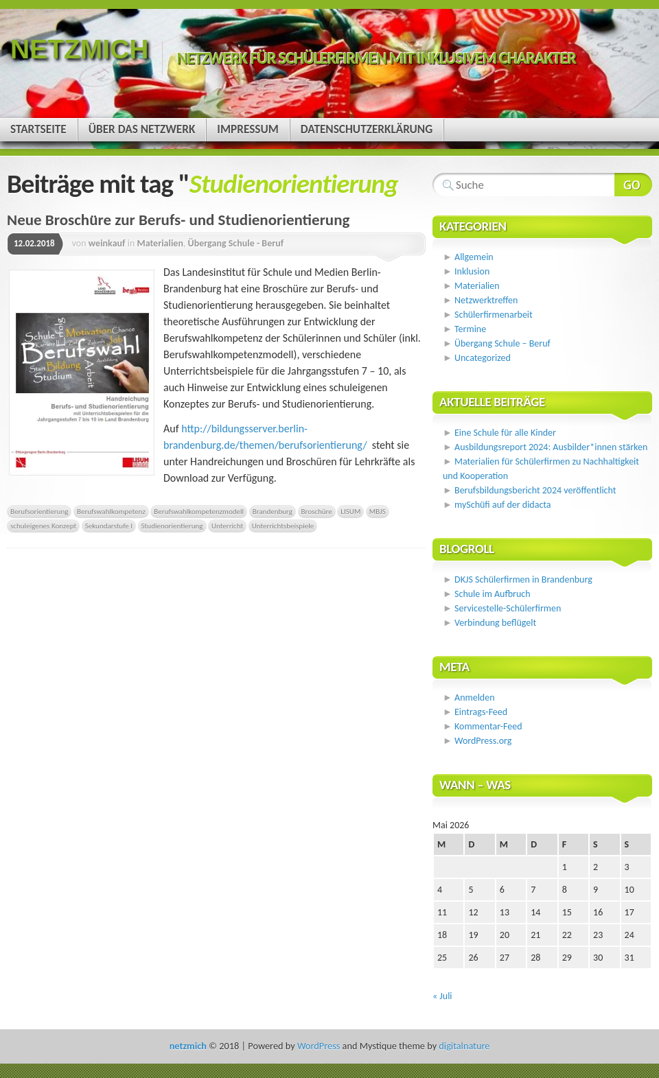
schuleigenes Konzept (43, 525)
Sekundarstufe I (108, 525)
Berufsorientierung (39, 511)
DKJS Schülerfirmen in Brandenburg (523, 579)
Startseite (38, 129)
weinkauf (107, 243)
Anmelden (474, 697)
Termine (470, 329)
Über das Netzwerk (142, 129)
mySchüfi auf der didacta (502, 505)
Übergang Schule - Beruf (236, 243)
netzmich (79, 49)
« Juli (442, 996)
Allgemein (474, 257)
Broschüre (316, 511)
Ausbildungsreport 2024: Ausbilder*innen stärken (550, 447)
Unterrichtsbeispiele (283, 525)
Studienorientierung (172, 525)
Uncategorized (482, 358)
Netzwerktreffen (486, 300)
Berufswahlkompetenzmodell (199, 511)
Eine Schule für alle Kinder (505, 432)
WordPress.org (482, 741)
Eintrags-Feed (480, 712)
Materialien (160, 243)
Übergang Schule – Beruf (502, 343)
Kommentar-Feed (488, 726)
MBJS (377, 511)
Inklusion (471, 271)
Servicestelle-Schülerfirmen (507, 608)
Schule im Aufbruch (492, 594)
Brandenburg (272, 511)
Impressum (247, 129)
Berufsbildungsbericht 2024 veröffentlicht (535, 490)
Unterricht (227, 525)
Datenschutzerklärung (366, 129)
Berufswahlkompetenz (111, 511)
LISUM (350, 511)
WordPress (318, 1046)
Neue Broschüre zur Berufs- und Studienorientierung (178, 219)
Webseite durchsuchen (633, 184)
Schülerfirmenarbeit (493, 314)
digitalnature (464, 1046)
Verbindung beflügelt (495, 623)
